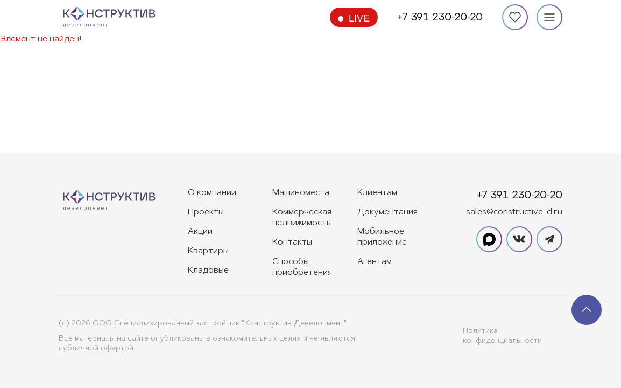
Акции (200, 231)
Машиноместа (300, 193)
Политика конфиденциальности (502, 336)
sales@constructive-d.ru (514, 212)
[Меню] (549, 17)
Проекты (206, 212)
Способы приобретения (302, 267)
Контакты (292, 242)
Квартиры (208, 251)
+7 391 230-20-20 (440, 17)
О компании (212, 193)
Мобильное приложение (382, 237)
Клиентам (377, 193)
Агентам (374, 262)
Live (359, 18)
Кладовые (208, 270)
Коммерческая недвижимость (301, 217)
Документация (387, 212)
